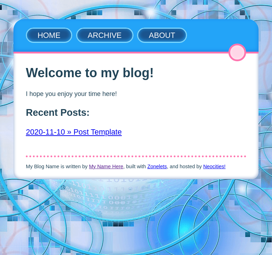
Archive (105, 35)
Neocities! (214, 166)
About (162, 35)
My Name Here (106, 166)
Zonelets (157, 166)
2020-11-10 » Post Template (74, 132)
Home (49, 35)
